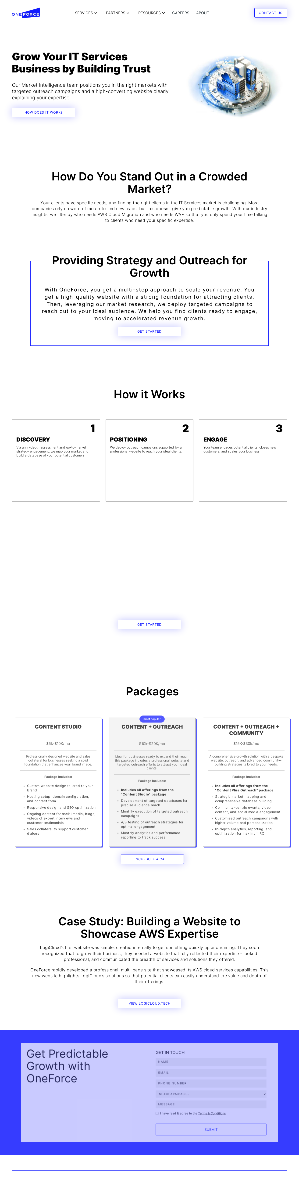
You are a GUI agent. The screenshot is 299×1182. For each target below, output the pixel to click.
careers (180, 13)
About (202, 13)
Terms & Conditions (208, 1115)
